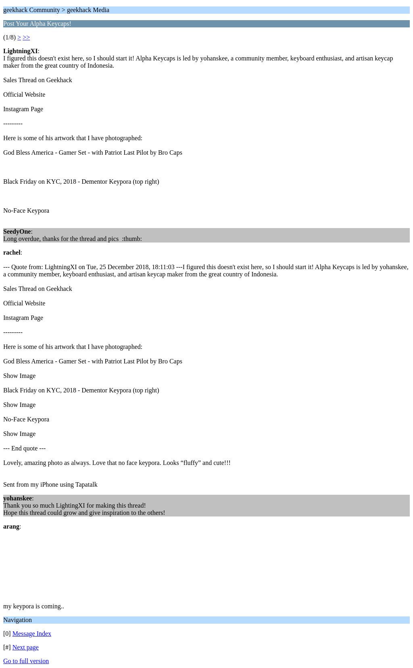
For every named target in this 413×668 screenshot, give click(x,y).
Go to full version (26, 661)
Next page (26, 647)
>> (26, 37)
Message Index (32, 633)
